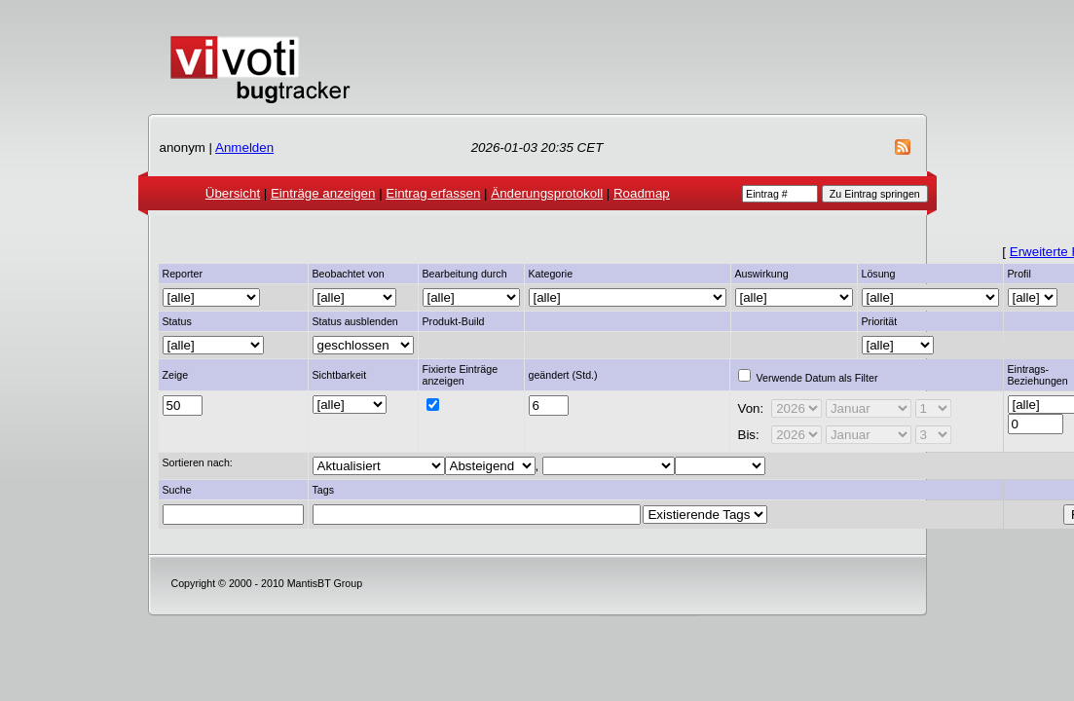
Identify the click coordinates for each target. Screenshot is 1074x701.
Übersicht (232, 193)
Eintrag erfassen (433, 193)
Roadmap (641, 193)
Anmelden (244, 147)
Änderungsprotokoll (547, 193)
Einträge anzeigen (323, 193)
